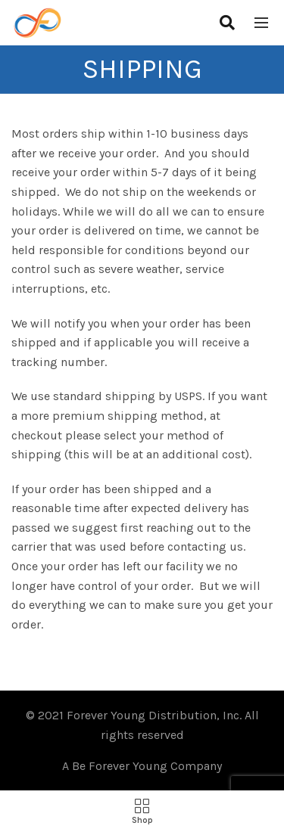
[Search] (227, 22)
